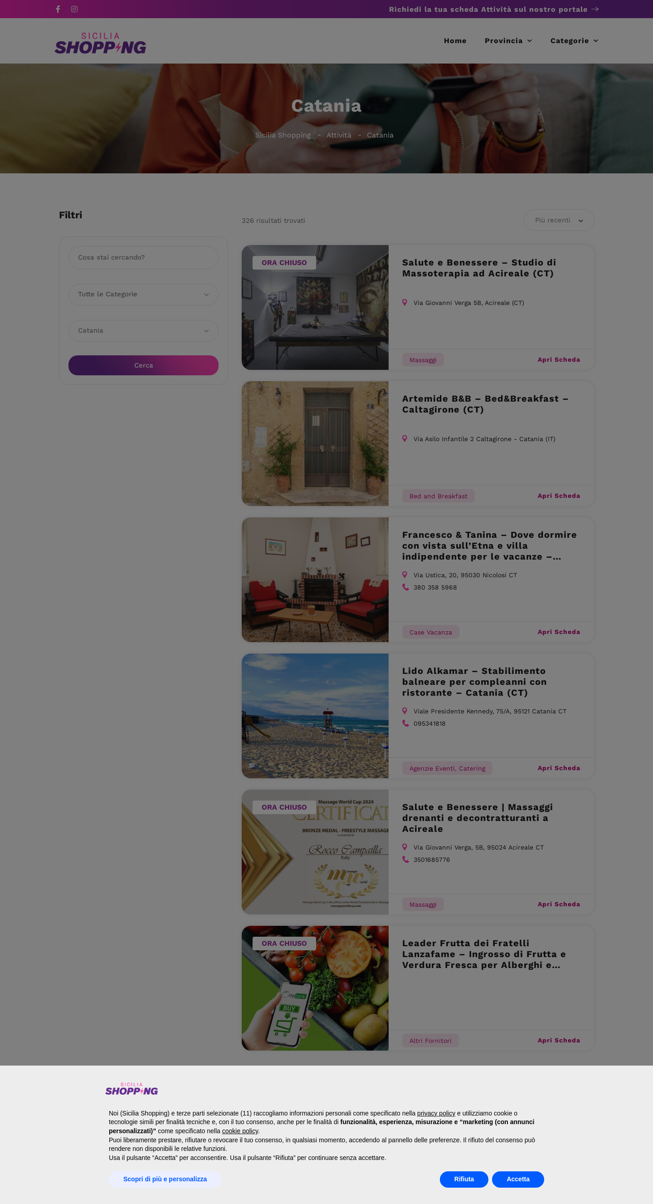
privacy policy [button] (436, 1113)
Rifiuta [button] (464, 1179)
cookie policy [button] (240, 1131)
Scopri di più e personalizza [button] (165, 1179)
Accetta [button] (518, 1179)
